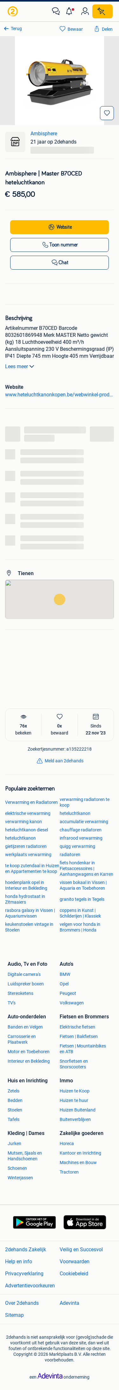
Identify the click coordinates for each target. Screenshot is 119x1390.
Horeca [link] (67, 1143)
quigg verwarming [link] (77, 846)
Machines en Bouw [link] (78, 1162)
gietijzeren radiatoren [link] (26, 846)
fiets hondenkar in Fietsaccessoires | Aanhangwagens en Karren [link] (86, 868)
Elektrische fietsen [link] (77, 1026)
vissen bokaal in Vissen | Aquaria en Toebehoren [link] (83, 885)
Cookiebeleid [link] (74, 1274)
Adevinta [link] (69, 1303)
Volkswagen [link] (72, 1002)
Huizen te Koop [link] (74, 1090)
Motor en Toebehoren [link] (29, 1051)
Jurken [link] (14, 1143)
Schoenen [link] (17, 1168)
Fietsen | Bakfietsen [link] (79, 1036)
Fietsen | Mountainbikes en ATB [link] (83, 1048)
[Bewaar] (107, 113)
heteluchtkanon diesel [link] (26, 829)
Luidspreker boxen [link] (26, 983)
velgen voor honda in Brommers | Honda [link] (80, 927)
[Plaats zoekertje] (102, 11)
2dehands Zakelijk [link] (25, 1249)
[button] (70, 11)
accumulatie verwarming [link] (84, 821)
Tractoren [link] (69, 1172)
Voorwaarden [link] (74, 1262)
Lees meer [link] (20, 366)
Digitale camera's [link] (24, 974)
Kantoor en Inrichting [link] (80, 1153)
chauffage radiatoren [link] (81, 829)
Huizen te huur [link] (74, 1100)
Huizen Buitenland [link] (78, 1109)
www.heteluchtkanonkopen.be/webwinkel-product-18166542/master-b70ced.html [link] (59, 395)
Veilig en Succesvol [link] (81, 1249)
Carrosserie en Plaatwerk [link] (22, 1039)
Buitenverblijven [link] (75, 1119)
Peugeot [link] (68, 993)
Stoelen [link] (15, 1109)
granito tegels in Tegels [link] (82, 899)
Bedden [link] (15, 1100)
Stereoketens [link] (20, 993)
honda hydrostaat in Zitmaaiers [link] (25, 899)
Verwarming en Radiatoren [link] (31, 802)
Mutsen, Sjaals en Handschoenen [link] (25, 1155)
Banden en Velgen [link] (25, 1026)
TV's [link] (12, 1002)
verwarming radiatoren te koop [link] (84, 802)
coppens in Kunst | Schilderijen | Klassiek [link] (80, 913)
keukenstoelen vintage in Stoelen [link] (29, 927)
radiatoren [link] (70, 854)
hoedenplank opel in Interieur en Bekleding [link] (26, 885)
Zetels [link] (13, 1090)
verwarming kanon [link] (23, 821)
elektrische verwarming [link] (27, 813)
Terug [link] (16, 28)
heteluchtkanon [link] (75, 813)
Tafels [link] (13, 1119)
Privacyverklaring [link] (24, 1274)
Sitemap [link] (14, 1315)
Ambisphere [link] (43, 134)
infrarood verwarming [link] (81, 838)
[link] (13, 11)
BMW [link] (65, 974)
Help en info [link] (18, 1262)
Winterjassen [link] (20, 1177)
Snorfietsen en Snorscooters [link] (74, 1064)
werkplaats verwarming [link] (28, 854)
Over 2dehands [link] (22, 1303)
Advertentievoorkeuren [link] (30, 1286)
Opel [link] (64, 983)
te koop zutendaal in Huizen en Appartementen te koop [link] (32, 868)
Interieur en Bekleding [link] (29, 1061)
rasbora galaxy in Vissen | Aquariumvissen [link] (30, 913)
